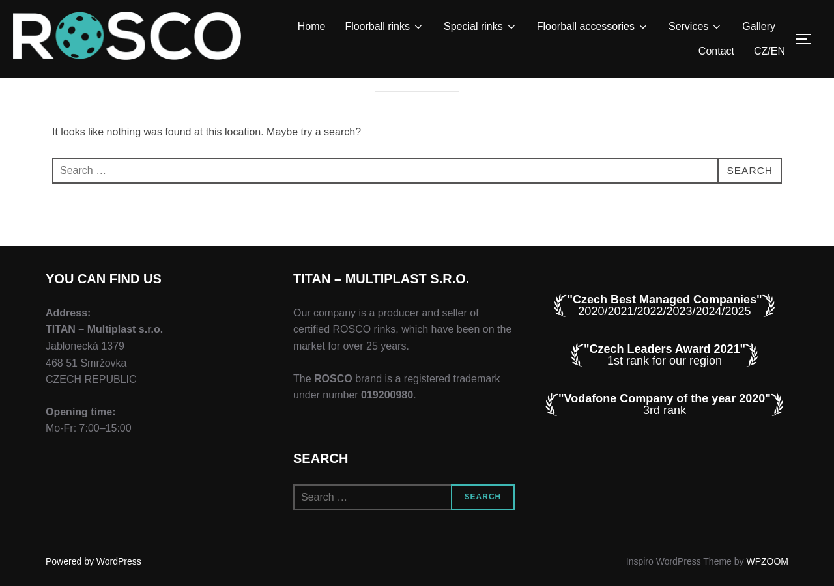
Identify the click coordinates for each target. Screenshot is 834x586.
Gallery (758, 26)
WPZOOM (767, 561)
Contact (716, 51)
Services (696, 27)
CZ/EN (769, 51)
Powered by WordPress (93, 561)
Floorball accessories (593, 27)
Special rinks (480, 27)
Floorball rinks (384, 27)
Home (312, 26)
